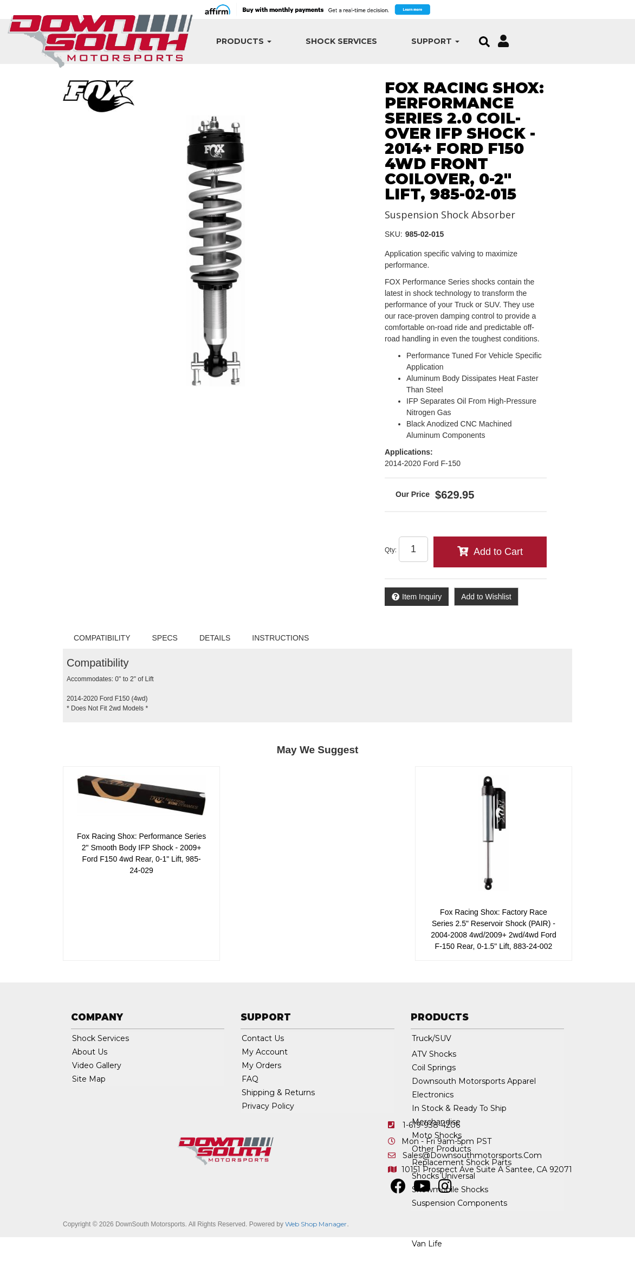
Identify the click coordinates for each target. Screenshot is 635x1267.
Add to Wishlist (486, 596)
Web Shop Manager (316, 1224)
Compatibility (102, 638)
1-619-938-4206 (431, 1125)
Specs (165, 638)
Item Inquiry (422, 596)
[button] (210, 41)
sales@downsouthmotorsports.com (472, 1155)
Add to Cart (498, 551)
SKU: (394, 234)
